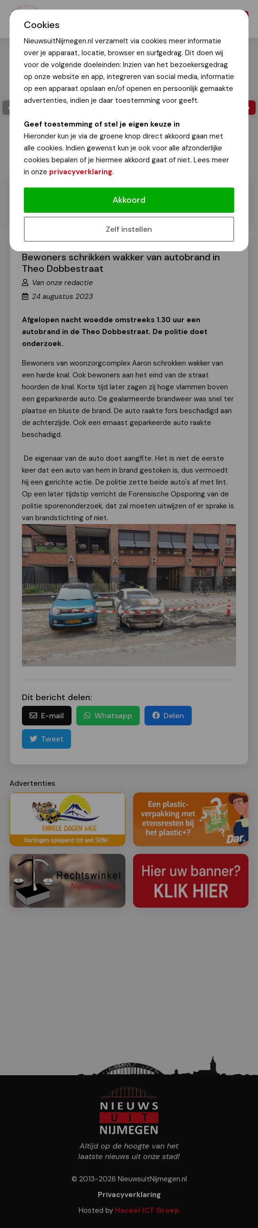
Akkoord (129, 200)
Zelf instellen (129, 229)
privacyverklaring (80, 172)
